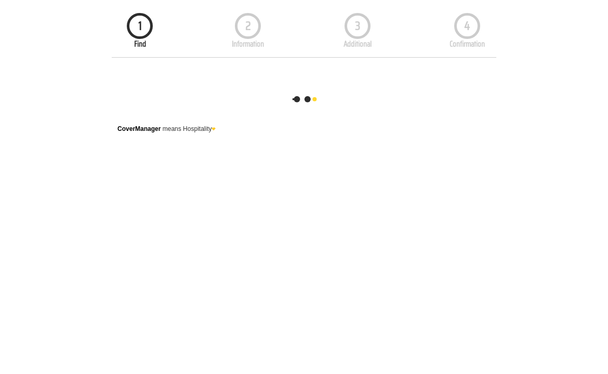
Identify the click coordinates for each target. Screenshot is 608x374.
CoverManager (139, 128)
